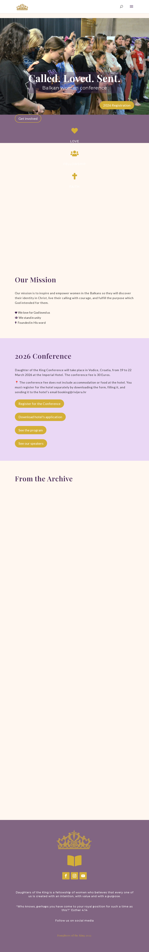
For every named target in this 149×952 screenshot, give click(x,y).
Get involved (28, 118)
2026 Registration (116, 105)
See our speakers (31, 443)
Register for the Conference (39, 404)
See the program (31, 430)
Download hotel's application (40, 417)
